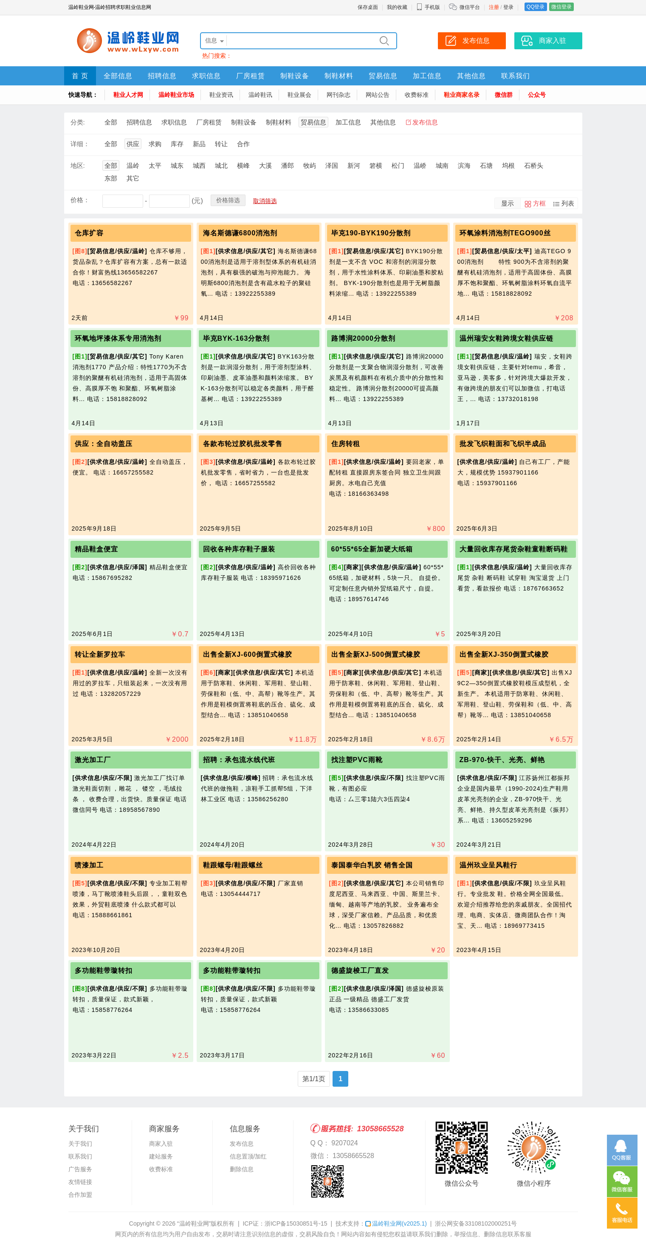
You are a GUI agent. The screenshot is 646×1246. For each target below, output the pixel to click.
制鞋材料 (338, 75)
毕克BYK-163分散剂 (236, 338)
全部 (110, 122)
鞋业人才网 (128, 94)
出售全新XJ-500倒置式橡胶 (376, 654)
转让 (221, 143)
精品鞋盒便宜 (96, 549)
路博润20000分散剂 (363, 338)
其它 (133, 178)
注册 (494, 7)
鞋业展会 (299, 94)
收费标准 (417, 94)
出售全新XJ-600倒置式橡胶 (248, 654)
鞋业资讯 (221, 94)
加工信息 (427, 75)
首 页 (80, 75)
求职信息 (206, 75)
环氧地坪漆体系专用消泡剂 (118, 338)
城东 (177, 165)
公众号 (537, 94)
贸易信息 (383, 75)
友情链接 (80, 1181)
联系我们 (515, 75)
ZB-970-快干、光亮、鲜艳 (502, 759)
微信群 (504, 94)
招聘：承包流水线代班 (239, 759)
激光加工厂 (93, 759)
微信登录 (561, 7)
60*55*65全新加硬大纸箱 (372, 549)
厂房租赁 (250, 75)
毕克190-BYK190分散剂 (371, 233)
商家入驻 (161, 1143)
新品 (199, 143)
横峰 (243, 165)
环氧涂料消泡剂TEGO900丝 (505, 233)
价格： (80, 199)
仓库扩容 (89, 233)
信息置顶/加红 (248, 1156)
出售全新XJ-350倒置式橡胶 (504, 654)
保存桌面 (368, 7)
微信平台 (470, 7)
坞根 (508, 165)
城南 (442, 165)
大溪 (265, 165)
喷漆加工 (89, 865)
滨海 (464, 165)
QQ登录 (536, 7)
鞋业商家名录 (462, 94)
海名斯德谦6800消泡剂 (240, 233)
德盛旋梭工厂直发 (360, 970)
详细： (80, 143)
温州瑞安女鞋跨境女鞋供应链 (506, 338)
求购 (155, 143)
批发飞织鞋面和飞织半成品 (503, 443)
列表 (567, 203)
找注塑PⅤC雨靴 (357, 759)
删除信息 (242, 1169)
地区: (78, 165)
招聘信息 (162, 75)
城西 (199, 165)
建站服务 (161, 1156)
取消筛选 (265, 201)
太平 (155, 165)
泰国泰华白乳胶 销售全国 (372, 865)
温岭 (133, 165)
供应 (133, 143)
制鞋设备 (294, 75)
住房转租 (345, 443)
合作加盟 (80, 1194)
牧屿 (309, 165)
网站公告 (377, 94)
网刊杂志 (338, 94)
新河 (353, 165)
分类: (78, 122)
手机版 (428, 7)
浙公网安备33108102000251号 (476, 1223)
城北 (221, 165)
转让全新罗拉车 (100, 654)
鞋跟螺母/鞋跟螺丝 (233, 865)
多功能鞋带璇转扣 (104, 970)
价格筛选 (228, 200)
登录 (508, 7)
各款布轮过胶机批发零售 (242, 443)
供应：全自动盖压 (104, 443)
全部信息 (118, 75)
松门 (398, 165)
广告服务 (80, 1169)
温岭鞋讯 (260, 94)
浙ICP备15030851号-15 (296, 1223)
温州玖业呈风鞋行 (488, 865)
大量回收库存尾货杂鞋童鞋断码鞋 (514, 549)
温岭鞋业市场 (176, 94)
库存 (177, 143)
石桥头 (533, 165)
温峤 (420, 165)
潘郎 (287, 165)
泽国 (331, 165)
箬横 (376, 165)
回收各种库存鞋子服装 (239, 549)
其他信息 (471, 75)
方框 (539, 203)
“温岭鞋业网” (194, 1223)
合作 (243, 143)
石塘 (486, 165)
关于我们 (80, 1143)
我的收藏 (397, 7)
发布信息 (425, 122)
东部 (110, 178)
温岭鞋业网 (396, 1223)
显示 (507, 203)
